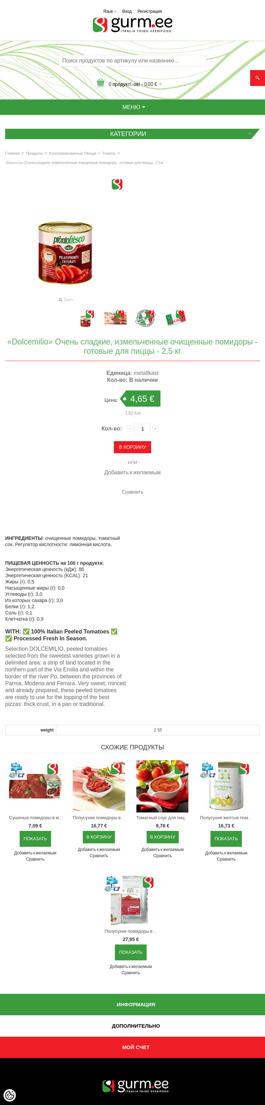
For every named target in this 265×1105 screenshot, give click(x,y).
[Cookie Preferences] (9, 1095)
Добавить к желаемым (132, 472)
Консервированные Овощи (72, 153)
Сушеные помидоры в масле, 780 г (36, 817)
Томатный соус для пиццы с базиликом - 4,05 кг (164, 817)
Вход (126, 11)
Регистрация (150, 11)
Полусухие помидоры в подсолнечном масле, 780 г (100, 817)
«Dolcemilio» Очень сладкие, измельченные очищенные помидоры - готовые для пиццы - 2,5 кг (84, 162)
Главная (12, 153)
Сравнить (132, 492)
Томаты (108, 153)
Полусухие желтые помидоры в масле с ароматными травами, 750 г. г (227, 817)
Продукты (34, 153)
